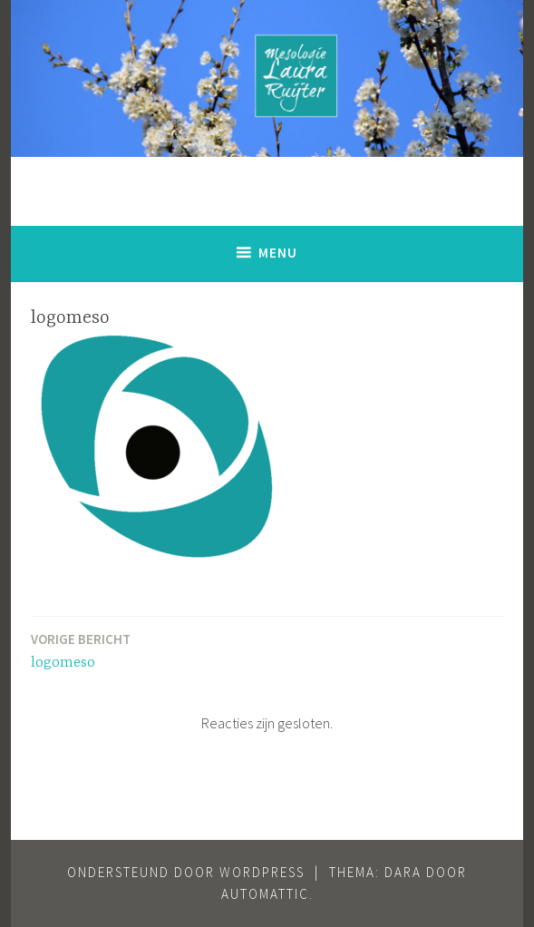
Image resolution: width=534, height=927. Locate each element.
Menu (277, 252)
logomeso (81, 650)
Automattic (265, 894)
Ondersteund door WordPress (186, 872)
